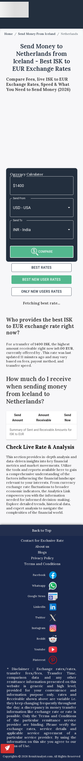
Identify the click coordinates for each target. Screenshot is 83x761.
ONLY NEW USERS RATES (41, 291)
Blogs (42, 552)
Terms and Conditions (42, 564)
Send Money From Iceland (36, 34)
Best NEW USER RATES (41, 279)
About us (42, 546)
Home (8, 34)
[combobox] (36, 207)
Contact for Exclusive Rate (42, 540)
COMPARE (42, 251)
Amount (17, 176)
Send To (17, 220)
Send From (19, 198)
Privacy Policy (42, 558)
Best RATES (41, 268)
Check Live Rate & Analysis (40, 447)
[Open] (69, 208)
